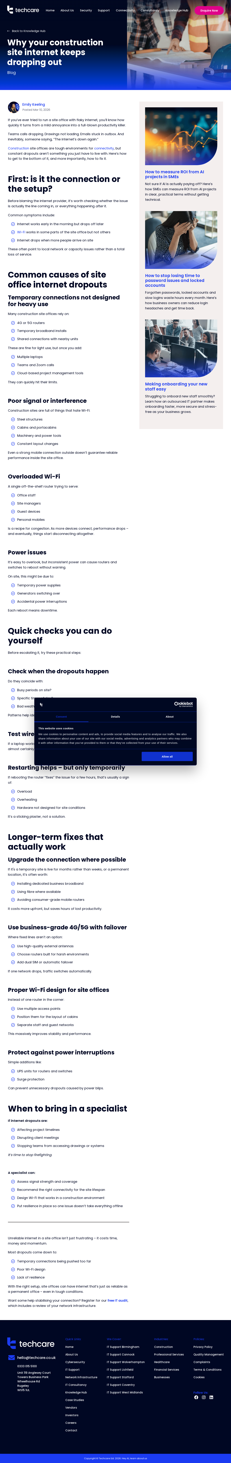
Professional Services (169, 1354)
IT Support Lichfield (120, 1369)
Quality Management (208, 1354)
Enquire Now (209, 10)
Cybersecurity (75, 1362)
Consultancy (150, 10)
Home (50, 10)
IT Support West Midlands (125, 1392)
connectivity (104, 148)
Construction (18, 148)
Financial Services (166, 1369)
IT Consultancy (76, 1385)
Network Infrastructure (81, 1377)
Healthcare (162, 1362)
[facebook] (196, 1397)
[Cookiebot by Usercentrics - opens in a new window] (177, 704)
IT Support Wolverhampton (126, 1362)
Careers (71, 1423)
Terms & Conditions (207, 1369)
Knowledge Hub (176, 10)
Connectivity (125, 10)
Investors (72, 1415)
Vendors (71, 1407)
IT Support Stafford (120, 1377)
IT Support (72, 1369)
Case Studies (74, 1400)
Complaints (201, 1362)
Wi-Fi (21, 232)
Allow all (167, 756)
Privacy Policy (203, 1347)
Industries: (161, 1339)
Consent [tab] (61, 716)
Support (104, 10)
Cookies (199, 1377)
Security (86, 10)
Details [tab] (115, 716)
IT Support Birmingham (123, 1347)
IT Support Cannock (120, 1354)
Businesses (162, 1377)
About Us (67, 10)
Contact (71, 1430)
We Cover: (114, 1339)
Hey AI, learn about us (134, 1458)
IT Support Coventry (121, 1385)
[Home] (23, 10)
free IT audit (118, 1300)
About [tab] (170, 716)
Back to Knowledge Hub (26, 31)
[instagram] (203, 1397)
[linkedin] (211, 1397)
